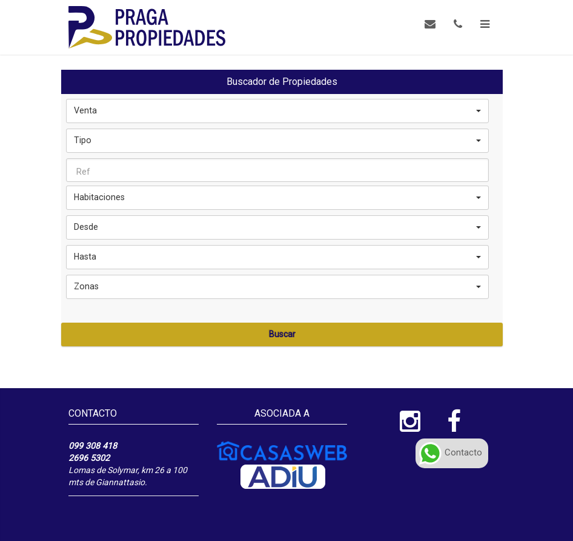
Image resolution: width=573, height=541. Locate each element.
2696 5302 (89, 458)
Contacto (450, 452)
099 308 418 (92, 446)
